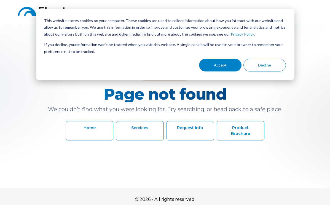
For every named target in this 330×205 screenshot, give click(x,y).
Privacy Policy (242, 34)
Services (139, 127)
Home (90, 127)
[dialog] (165, 44)
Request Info (190, 127)
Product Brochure (240, 130)
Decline (264, 65)
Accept (220, 65)
